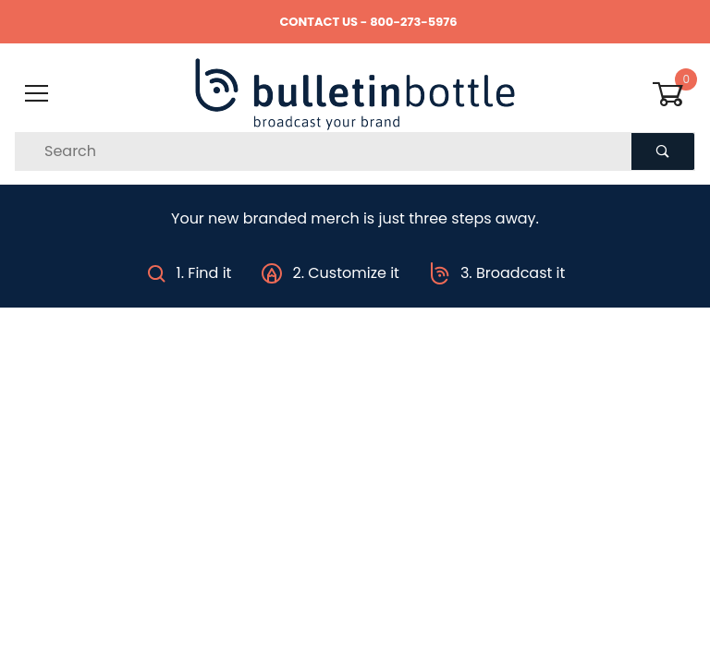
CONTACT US (318, 21)
